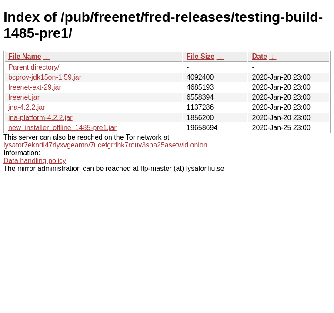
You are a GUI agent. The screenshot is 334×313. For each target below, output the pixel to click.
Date (259, 56)
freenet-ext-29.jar (34, 87)
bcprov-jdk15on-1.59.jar (44, 77)
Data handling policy (34, 160)
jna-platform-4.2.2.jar (40, 117)
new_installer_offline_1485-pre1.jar (62, 127)
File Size (200, 56)
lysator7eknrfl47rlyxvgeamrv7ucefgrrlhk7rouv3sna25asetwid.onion (105, 145)
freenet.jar (24, 97)
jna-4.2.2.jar (26, 107)
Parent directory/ (33, 67)
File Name (24, 56)
